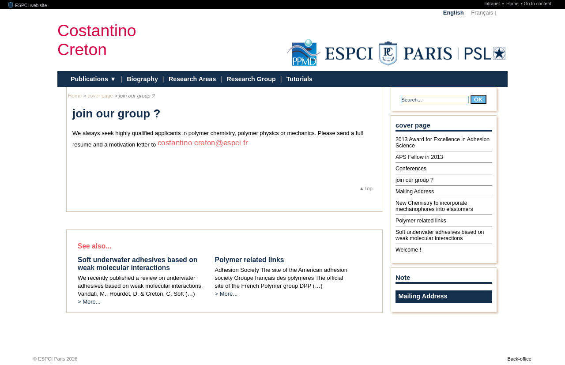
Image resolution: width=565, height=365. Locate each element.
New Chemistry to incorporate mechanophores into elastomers (434, 206)
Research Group (250, 79)
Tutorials (299, 79)
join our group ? (414, 180)
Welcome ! (408, 250)
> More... (89, 301)
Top (368, 188)
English (453, 12)
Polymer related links (421, 221)
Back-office (519, 358)
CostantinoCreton (96, 40)
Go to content (537, 3)
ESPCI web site (27, 5)
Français (482, 12)
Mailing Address (415, 191)
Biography (142, 79)
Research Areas (192, 79)
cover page (100, 95)
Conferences (411, 169)
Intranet (492, 3)
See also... (94, 246)
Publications (90, 79)
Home (513, 3)
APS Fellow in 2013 (419, 157)
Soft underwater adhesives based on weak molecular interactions (440, 235)
